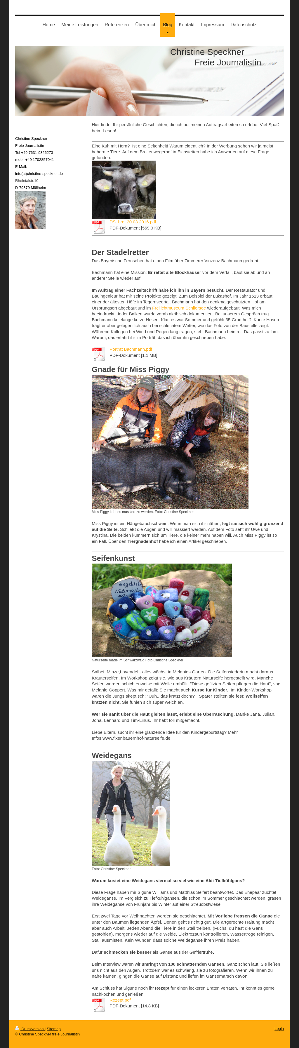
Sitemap (54, 1029)
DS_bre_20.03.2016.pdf (132, 221)
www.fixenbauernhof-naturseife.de (136, 738)
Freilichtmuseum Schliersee (179, 307)
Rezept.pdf (120, 999)
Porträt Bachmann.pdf (130, 349)
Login (279, 1028)
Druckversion (30, 1029)
